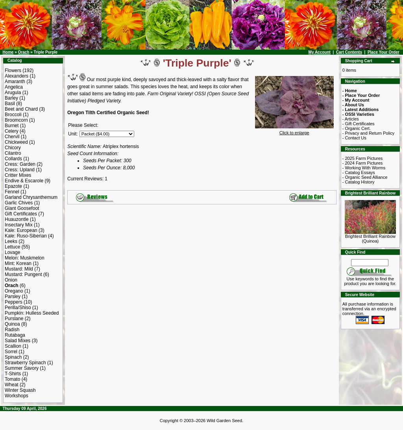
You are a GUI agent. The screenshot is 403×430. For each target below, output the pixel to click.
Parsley (12, 296)
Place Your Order (383, 52)
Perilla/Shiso (18, 307)
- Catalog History (358, 182)
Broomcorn (16, 120)
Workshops (16, 395)
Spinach (13, 357)
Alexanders (16, 76)
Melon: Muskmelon (24, 258)
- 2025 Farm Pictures (362, 158)
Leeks (11, 241)
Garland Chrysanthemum (31, 197)
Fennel (12, 192)
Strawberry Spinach (25, 362)
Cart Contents (349, 52)
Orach (23, 52)
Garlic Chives (19, 203)
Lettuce (12, 247)
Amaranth (15, 81)
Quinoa (12, 324)
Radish (12, 329)
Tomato (12, 379)
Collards (13, 158)
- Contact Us (354, 137)
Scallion (13, 346)
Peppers (13, 302)
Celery (11, 131)
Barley (11, 98)
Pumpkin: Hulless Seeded (32, 313)
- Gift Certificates (358, 123)
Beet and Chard (21, 109)
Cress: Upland (20, 169)
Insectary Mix (19, 225)
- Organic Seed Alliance (365, 177)
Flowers (13, 70)
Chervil (12, 136)
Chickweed (16, 142)
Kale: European (21, 230)
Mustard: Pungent (23, 274)
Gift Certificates (21, 214)
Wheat (11, 384)
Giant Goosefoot (22, 208)
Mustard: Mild (19, 269)
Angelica (14, 87)
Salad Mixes (17, 340)
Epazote (13, 186)
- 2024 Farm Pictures (362, 163)
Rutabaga (15, 335)
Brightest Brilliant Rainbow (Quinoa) (370, 236)
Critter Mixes (18, 175)
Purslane (14, 318)
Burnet (11, 125)
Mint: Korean (18, 263)
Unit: (73, 134)
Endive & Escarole (24, 180)
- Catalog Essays (358, 172)
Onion (11, 280)
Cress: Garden (20, 164)
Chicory (13, 147)
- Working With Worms (364, 167)
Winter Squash (20, 390)
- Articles (350, 119)
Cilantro (13, 153)
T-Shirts (13, 373)
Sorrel (11, 351)
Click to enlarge (294, 130)
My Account (320, 52)
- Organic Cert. (356, 128)
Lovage (12, 252)
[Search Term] (369, 262)
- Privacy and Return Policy (368, 133)
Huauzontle (17, 219)
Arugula (13, 92)
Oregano (14, 291)
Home (8, 52)
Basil (10, 103)
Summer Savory (22, 368)
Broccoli (13, 114)
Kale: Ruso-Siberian (26, 236)
